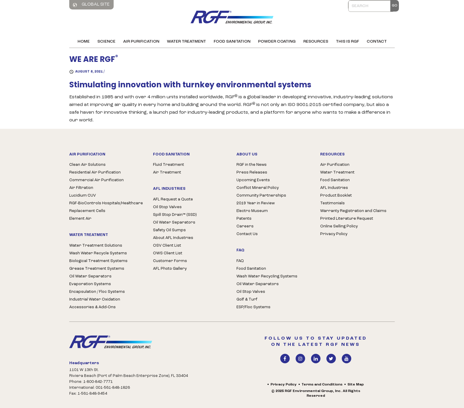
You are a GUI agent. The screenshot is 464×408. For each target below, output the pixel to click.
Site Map (355, 384)
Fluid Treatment (168, 165)
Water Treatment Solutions (95, 246)
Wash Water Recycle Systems (98, 253)
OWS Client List (167, 253)
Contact (377, 41)
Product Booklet (336, 195)
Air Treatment (167, 172)
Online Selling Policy (339, 226)
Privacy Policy (333, 234)
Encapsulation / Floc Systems (97, 292)
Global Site (91, 4)
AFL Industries (334, 188)
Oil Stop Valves (167, 207)
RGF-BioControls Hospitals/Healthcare (106, 203)
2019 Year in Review (255, 203)
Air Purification (141, 41)
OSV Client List (167, 246)
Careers (245, 226)
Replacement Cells (87, 211)
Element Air (80, 219)
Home (84, 41)
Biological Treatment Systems (98, 261)
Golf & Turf (246, 299)
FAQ (240, 261)
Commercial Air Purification (96, 180)
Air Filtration (81, 188)
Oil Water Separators (90, 276)
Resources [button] (315, 41)
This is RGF (347, 41)
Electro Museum (252, 211)
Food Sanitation (232, 41)
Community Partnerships (261, 195)
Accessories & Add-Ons (92, 307)
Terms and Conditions (322, 384)
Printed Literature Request (346, 219)
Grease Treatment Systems (96, 269)
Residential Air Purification (95, 172)
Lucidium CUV (82, 195)
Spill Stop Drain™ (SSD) (174, 215)
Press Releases (251, 172)
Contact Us (247, 234)
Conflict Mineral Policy (257, 188)
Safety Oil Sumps (169, 230)
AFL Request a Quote (173, 199)
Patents (244, 219)
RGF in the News (251, 165)
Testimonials (332, 203)
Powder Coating (277, 41)
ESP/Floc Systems (253, 307)
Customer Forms (170, 261)
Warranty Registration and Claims (353, 211)
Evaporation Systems (90, 284)
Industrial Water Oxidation (94, 299)
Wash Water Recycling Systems (266, 276)
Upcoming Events (253, 180)
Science (106, 41)
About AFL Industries (173, 238)
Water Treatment (186, 41)
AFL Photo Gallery (170, 269)
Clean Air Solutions (87, 165)
